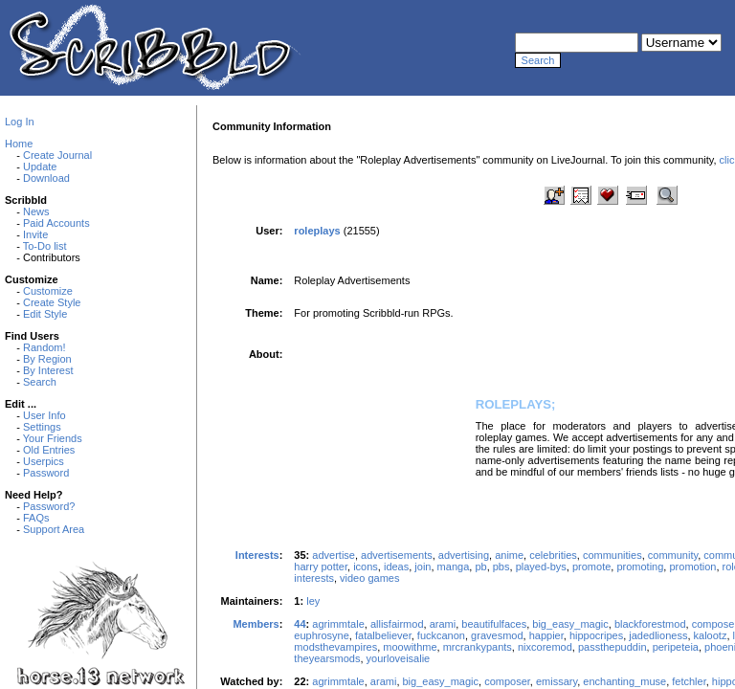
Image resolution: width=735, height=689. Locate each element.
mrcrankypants (477, 647)
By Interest (48, 370)
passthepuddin (612, 647)
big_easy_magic (570, 624)
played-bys (541, 566)
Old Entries (49, 450)
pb (480, 566)
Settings (42, 427)
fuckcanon (441, 635)
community (673, 555)
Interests (257, 555)
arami (443, 624)
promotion (692, 566)
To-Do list (45, 246)
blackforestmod (650, 624)
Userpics (43, 461)
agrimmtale (338, 624)
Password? (49, 506)
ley (313, 601)
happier (546, 635)
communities (612, 555)
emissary (556, 681)
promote (591, 566)
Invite (35, 234)
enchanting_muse (624, 681)
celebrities (553, 555)
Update (39, 166)
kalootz (710, 635)
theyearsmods (327, 658)
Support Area (53, 529)
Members (255, 624)
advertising (463, 555)
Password (46, 472)
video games (369, 578)
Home (19, 143)
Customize (48, 291)
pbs (501, 566)
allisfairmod (397, 624)
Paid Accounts (56, 223)
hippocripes (596, 635)
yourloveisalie (399, 658)
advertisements (397, 555)
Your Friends (52, 438)
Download (46, 178)
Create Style (52, 302)
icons (365, 566)
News (36, 211)
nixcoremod (545, 647)
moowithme (409, 647)
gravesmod (497, 635)
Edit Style (45, 314)
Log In (19, 121)
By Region (47, 359)
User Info (44, 415)
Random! (44, 347)
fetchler (688, 681)
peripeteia (676, 647)
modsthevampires (335, 647)
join (422, 566)
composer (507, 681)
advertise (333, 555)
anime (509, 555)
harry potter (320, 566)
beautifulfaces (493, 624)
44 (299, 624)
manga (453, 566)
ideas (396, 566)
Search (39, 382)
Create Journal (57, 155)
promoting (639, 566)
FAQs (36, 517)
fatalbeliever (383, 635)
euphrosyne (321, 635)
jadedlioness (658, 635)
